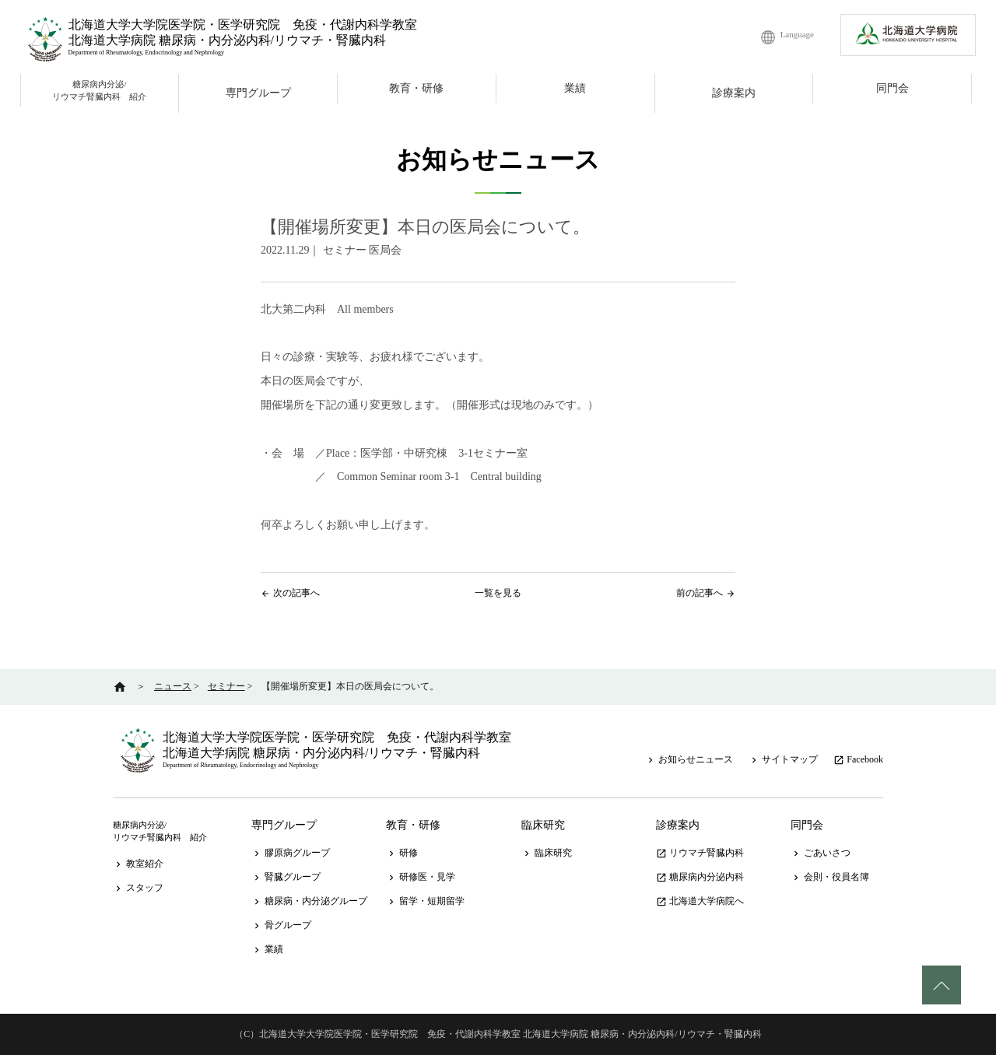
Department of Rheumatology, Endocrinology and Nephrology (146, 52)
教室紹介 (138, 863)
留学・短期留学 (425, 901)
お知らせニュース (689, 759)
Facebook (858, 759)
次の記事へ (296, 592)
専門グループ (258, 93)
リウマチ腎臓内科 (700, 852)
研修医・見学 (420, 876)
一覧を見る (498, 592)
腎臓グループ (286, 876)
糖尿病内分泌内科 (700, 876)
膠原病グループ (290, 852)
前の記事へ (699, 592)
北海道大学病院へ (700, 901)
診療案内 (734, 93)
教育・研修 (416, 88)
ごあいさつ (820, 852)
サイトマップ (783, 759)
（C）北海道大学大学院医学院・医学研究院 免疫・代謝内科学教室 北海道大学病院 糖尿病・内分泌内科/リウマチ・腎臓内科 (497, 1034)
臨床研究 (543, 825)
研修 (402, 852)
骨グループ (281, 925)
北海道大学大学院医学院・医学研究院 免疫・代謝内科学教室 (242, 24)
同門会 (892, 88)
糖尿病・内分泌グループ (309, 901)
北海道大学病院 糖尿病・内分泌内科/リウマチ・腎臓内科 (227, 40)
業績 (575, 88)
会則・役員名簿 (830, 876)
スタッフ (138, 887)
